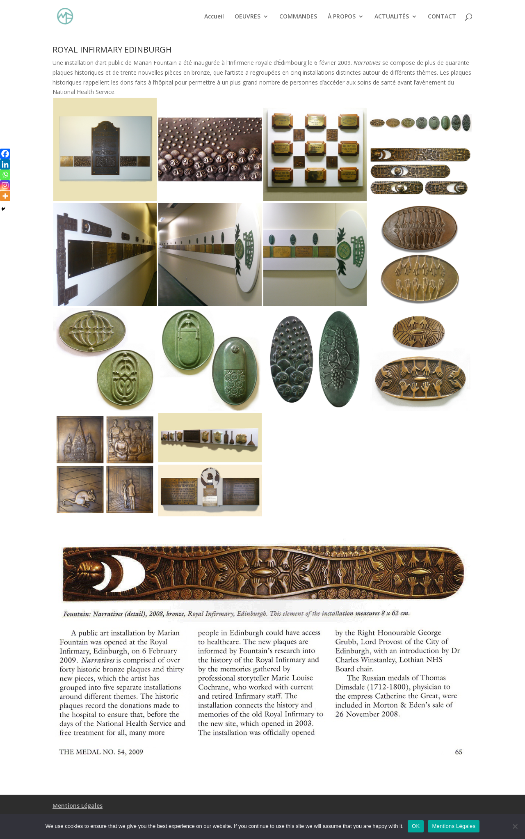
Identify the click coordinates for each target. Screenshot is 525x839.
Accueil (214, 17)
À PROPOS (342, 17)
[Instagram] (5, 185)
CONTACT (442, 17)
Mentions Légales (77, 805)
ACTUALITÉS (391, 17)
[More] (5, 196)
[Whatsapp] (5, 175)
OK (416, 826)
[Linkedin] (5, 164)
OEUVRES (247, 17)
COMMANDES (298, 17)
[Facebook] (5, 154)
